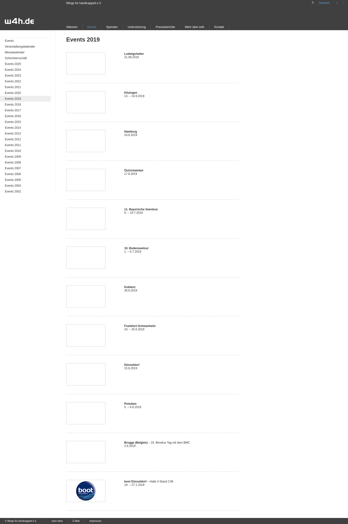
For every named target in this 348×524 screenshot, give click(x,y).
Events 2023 (13, 75)
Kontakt (219, 27)
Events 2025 (13, 64)
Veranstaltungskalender (20, 46)
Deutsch (324, 3)
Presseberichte (165, 27)
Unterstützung (137, 27)
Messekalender (14, 52)
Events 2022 (13, 81)
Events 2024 (13, 69)
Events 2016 (13, 116)
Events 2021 (13, 87)
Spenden (112, 27)
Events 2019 (13, 98)
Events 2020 (13, 93)
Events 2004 (13, 185)
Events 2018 (13, 104)
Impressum (95, 521)
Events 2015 (13, 122)
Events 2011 (13, 145)
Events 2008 (13, 162)
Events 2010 (13, 151)
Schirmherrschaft (16, 58)
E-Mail (76, 521)
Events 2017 (13, 110)
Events (91, 27)
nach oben (57, 521)
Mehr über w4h (194, 27)
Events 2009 (13, 156)
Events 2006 (13, 174)
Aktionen (72, 27)
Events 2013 (13, 133)
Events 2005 (13, 180)
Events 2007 (13, 168)
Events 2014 (13, 127)
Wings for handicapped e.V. (84, 3)
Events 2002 (13, 191)
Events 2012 (13, 139)
